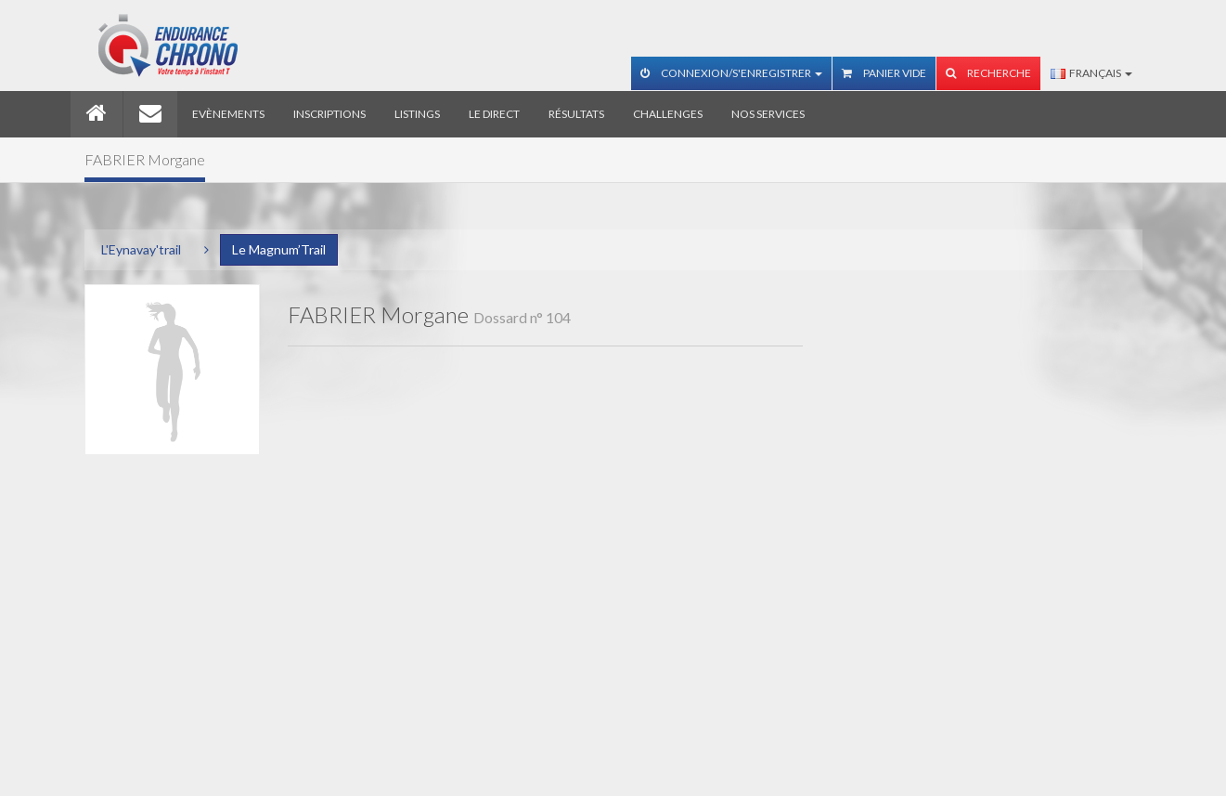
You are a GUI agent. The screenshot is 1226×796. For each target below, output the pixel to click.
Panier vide (884, 73)
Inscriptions (329, 114)
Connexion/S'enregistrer (731, 73)
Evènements (228, 114)
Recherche (988, 73)
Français (1091, 73)
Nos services (768, 114)
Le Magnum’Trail (279, 249)
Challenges (668, 114)
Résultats (576, 114)
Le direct (494, 114)
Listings (417, 114)
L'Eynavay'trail (141, 249)
